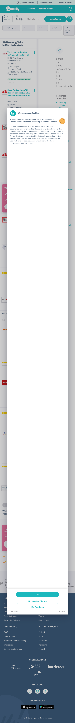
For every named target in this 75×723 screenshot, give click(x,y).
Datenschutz (14, 611)
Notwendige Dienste (37, 601)
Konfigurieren (37, 607)
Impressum (61, 611)
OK (37, 594)
